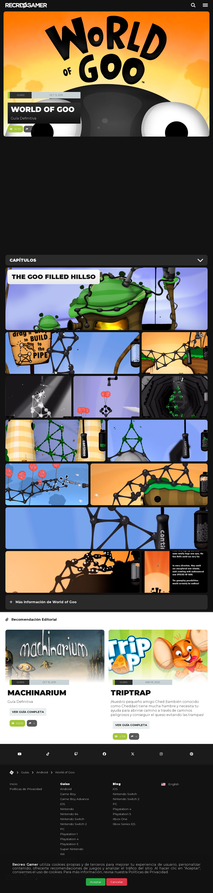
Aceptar (95, 882)
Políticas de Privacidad (148, 872)
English (173, 791)
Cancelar (116, 882)
